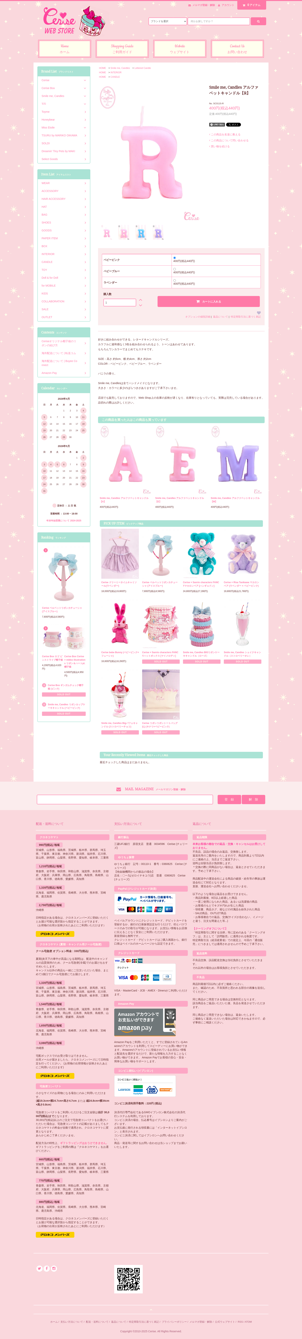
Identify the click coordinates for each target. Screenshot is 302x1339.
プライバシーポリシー (174, 1321)
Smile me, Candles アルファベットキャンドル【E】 (179, 500)
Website (179, 49)
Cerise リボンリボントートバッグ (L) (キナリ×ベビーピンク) (160, 725)
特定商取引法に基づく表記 (246, 316)
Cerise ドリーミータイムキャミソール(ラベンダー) (119, 584)
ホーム (54, 1321)
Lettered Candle (142, 68)
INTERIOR (116, 72)
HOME (102, 68)
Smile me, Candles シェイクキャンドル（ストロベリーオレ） (242, 654)
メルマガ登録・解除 (203, 5)
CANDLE (115, 77)
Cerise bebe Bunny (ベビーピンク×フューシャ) (120, 654)
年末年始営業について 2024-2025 (63, 520)
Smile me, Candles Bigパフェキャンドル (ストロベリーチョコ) (119, 725)
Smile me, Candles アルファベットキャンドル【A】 (124, 500)
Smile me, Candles (120, 68)
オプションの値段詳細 (197, 316)
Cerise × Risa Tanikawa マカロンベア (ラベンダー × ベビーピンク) (241, 584)
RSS (240, 1321)
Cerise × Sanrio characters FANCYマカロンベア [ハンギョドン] (201, 584)
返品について (220, 316)
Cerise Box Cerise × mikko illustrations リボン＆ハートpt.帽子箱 (75, 661)
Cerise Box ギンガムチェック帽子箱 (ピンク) (66, 687)
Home (64, 49)
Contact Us (237, 49)
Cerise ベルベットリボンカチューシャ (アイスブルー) (160, 584)
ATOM (248, 1321)
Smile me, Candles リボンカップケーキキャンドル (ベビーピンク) (66, 706)
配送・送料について (97, 1321)
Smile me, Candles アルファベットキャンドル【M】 (235, 500)
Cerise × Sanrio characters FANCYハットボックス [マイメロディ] (160, 654)
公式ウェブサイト (225, 1321)
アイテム (250, 5)
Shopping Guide (122, 49)
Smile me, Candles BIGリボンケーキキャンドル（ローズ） (201, 654)
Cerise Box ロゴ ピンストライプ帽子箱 (52, 658)
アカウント (228, 5)
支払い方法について (71, 1321)
